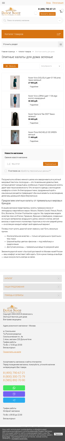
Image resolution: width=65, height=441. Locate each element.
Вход (48, 3)
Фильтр (11, 66)
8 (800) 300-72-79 (14, 376)
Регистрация (57, 3)
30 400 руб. (33, 101)
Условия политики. (19, 438)
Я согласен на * (29, 171)
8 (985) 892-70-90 (14, 380)
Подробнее (34, 87)
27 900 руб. (33, 83)
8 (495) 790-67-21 (47, 9)
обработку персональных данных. (35, 171)
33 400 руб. (33, 119)
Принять (58, 434)
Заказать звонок (47, 14)
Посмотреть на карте (12, 352)
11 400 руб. (33, 137)
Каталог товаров (32, 34)
